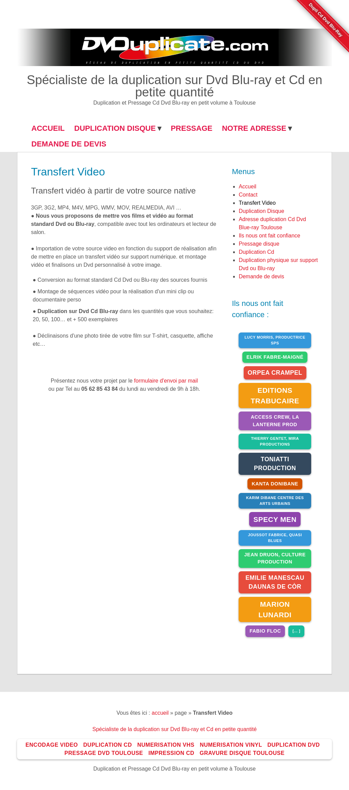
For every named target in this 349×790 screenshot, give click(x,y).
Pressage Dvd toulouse (103, 753)
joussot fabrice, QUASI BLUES (275, 538)
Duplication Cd (107, 745)
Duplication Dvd (293, 745)
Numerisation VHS (166, 745)
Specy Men (275, 519)
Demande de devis (261, 276)
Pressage (191, 128)
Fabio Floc (265, 631)
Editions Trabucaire (275, 395)
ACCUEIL (48, 128)
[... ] (296, 631)
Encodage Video (52, 745)
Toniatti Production (275, 463)
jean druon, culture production (275, 558)
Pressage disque (259, 244)
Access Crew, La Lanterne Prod (275, 420)
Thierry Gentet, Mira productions (275, 441)
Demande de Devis (68, 144)
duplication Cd (256, 252)
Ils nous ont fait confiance (269, 235)
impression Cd (172, 753)
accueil (160, 713)
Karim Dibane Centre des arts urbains (275, 501)
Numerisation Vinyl (231, 745)
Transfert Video (257, 203)
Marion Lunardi (274, 609)
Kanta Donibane (275, 483)
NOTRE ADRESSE (254, 128)
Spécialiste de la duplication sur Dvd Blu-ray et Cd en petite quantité (174, 86)
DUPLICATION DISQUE (115, 128)
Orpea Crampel (275, 372)
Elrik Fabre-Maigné (274, 357)
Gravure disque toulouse (242, 753)
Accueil (247, 186)
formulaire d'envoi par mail (166, 381)
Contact (248, 195)
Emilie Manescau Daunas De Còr (274, 582)
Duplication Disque (261, 211)
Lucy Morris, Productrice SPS (275, 340)
